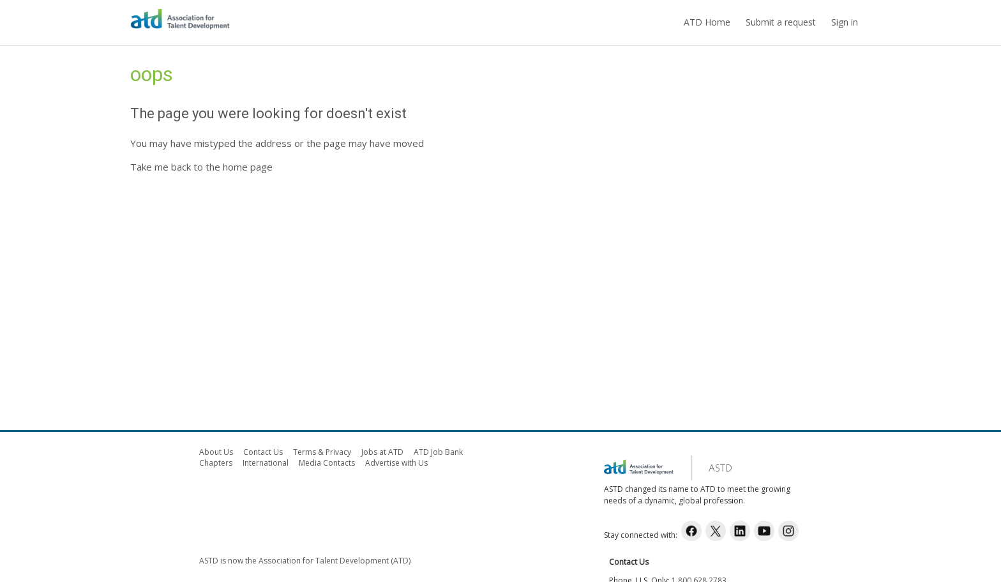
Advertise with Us (396, 463)
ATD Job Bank (438, 452)
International (266, 463)
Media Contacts (327, 463)
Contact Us (263, 452)
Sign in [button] (844, 22)
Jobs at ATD (382, 452)
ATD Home (707, 22)
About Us (216, 452)
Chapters (215, 463)
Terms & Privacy (322, 452)
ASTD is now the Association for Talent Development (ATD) (304, 560)
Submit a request (781, 22)
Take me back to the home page (201, 166)
